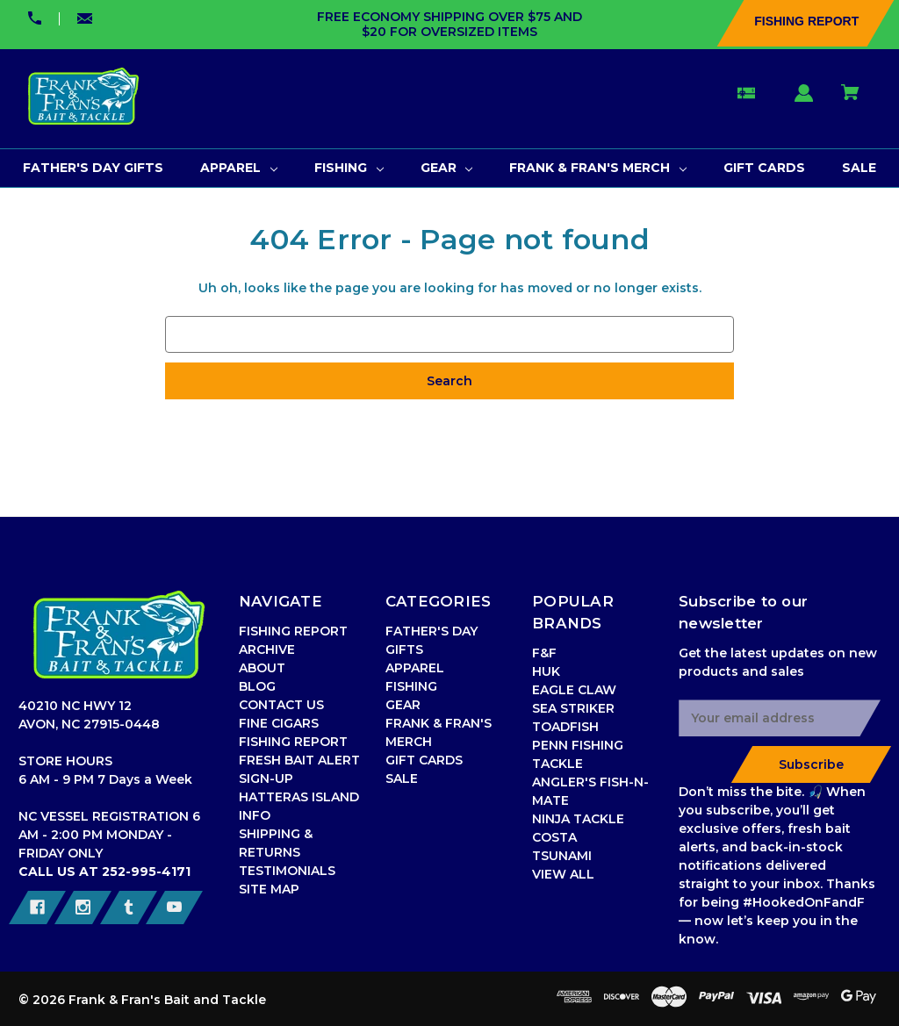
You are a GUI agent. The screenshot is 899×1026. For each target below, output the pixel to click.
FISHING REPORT (293, 742)
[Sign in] (804, 101)
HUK (546, 671)
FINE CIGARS (279, 723)
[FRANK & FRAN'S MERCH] (598, 168)
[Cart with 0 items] (851, 100)
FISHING (411, 686)
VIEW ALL (563, 874)
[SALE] (859, 168)
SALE (401, 778)
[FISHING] (349, 168)
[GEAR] (447, 168)
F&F (544, 653)
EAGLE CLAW (574, 690)
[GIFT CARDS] (764, 168)
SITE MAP (269, 889)
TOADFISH (565, 727)
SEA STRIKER (573, 708)
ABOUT (262, 668)
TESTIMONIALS (287, 871)
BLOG (257, 686)
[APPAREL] (239, 168)
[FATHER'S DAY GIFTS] (93, 168)
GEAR (403, 705)
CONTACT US (281, 705)
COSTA (554, 837)
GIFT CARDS (424, 760)
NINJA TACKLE (578, 819)
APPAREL (414, 668)
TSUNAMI (562, 856)
